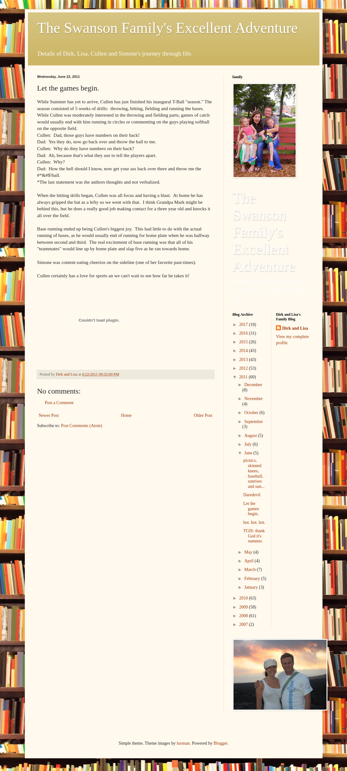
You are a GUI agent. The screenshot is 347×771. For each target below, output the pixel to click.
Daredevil (251, 494)
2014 (244, 350)
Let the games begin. (251, 508)
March (250, 569)
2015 (244, 342)
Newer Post (49, 415)
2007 (244, 624)
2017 (244, 324)
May (248, 552)
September (253, 421)
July (248, 444)
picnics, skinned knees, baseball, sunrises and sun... (254, 473)
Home (126, 415)
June (248, 453)
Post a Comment (59, 402)
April (249, 561)
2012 (244, 368)
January (251, 587)
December (253, 384)
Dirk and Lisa (295, 328)
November (253, 398)
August (251, 435)
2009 (244, 607)
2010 (244, 598)
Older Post (203, 415)
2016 (244, 333)
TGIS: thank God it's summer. (254, 536)
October (252, 412)
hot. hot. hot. (254, 522)
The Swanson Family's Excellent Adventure (167, 28)
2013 (244, 359)
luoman (183, 743)
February (252, 578)
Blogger (220, 743)
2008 (244, 615)
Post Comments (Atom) (81, 425)
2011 (244, 377)
